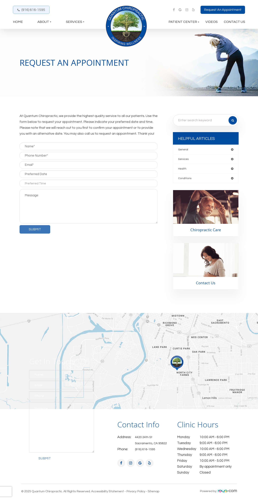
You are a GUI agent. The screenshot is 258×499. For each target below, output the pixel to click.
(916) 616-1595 (33, 10)
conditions (185, 179)
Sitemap (153, 492)
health (182, 169)
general (183, 149)
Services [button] (75, 22)
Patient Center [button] (184, 22)
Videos (211, 22)
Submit (45, 460)
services (184, 159)
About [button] (44, 22)
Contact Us (234, 22)
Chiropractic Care (206, 231)
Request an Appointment (222, 9)
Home (18, 22)
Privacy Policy (135, 492)
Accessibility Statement (107, 492)
